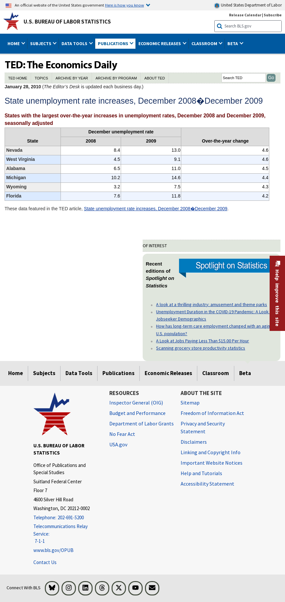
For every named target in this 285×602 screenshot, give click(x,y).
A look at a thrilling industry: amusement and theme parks (211, 304)
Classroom (215, 373)
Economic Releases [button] (160, 43)
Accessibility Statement (207, 483)
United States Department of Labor (248, 5)
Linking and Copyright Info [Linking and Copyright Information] (210, 452)
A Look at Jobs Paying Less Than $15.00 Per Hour (202, 341)
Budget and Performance (137, 413)
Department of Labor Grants (141, 423)
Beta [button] (233, 43)
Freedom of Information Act (212, 413)
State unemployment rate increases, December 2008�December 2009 (155, 208)
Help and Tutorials (201, 473)
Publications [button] (113, 43)
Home (15, 373)
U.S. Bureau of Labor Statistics (67, 21)
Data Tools (78, 373)
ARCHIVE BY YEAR (72, 78)
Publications (118, 373)
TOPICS (41, 78)
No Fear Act (122, 434)
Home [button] (14, 43)
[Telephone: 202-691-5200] (66, 518)
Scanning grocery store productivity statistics (200, 348)
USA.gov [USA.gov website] (118, 444)
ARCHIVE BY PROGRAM (116, 78)
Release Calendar (245, 14)
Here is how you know (124, 5)
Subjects (44, 373)
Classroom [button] (204, 43)
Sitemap (190, 402)
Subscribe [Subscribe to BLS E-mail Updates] (273, 14)
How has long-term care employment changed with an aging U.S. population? (214, 329)
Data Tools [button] (75, 43)
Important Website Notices (211, 462)
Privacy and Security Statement (203, 427)
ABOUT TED (154, 78)
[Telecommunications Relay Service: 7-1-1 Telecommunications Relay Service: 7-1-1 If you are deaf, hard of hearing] (66, 534)
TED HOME (17, 78)
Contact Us (45, 562)
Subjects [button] (41, 43)
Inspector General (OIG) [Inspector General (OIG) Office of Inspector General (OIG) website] (136, 402)
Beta (245, 373)
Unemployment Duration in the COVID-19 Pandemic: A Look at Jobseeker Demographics (215, 315)
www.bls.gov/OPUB (53, 550)
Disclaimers (194, 442)
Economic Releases (168, 373)
